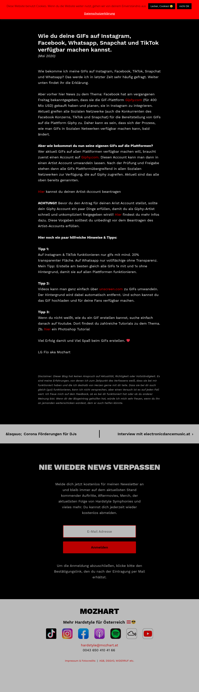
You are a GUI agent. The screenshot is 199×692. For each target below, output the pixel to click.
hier (47, 329)
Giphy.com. (90, 157)
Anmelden (99, 547)
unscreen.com (111, 289)
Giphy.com (133, 100)
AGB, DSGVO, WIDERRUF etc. (116, 660)
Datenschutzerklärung (99, 13)
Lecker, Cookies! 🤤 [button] (161, 6)
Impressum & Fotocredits (80, 660)
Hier (41, 192)
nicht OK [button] (184, 6)
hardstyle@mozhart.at (99, 645)
